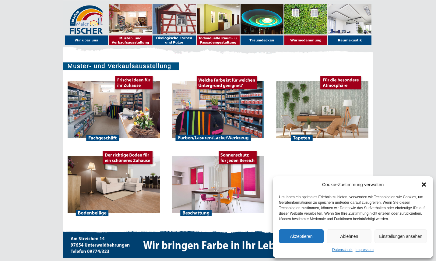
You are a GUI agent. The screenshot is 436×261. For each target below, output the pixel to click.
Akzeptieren (301, 236)
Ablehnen (349, 236)
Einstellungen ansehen (400, 236)
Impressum (365, 250)
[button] (424, 185)
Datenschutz (342, 250)
